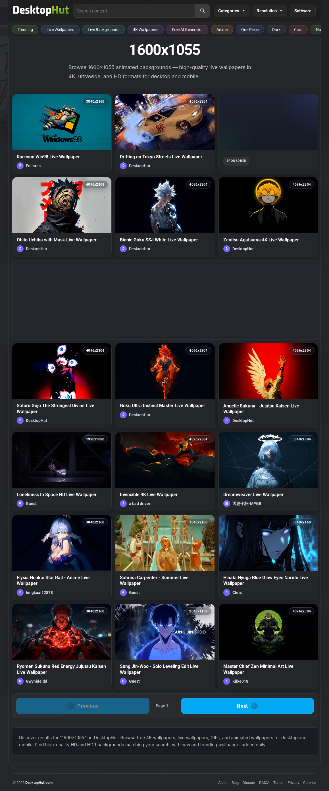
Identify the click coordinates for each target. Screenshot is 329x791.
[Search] (202, 10)
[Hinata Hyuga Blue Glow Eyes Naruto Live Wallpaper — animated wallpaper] (268, 557)
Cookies (309, 782)
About (223, 782)
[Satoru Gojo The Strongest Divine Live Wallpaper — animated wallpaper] (61, 385)
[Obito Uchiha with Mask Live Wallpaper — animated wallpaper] (61, 216)
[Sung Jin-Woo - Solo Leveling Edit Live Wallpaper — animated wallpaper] (165, 646)
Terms (278, 782)
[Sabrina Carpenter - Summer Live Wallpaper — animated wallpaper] (165, 557)
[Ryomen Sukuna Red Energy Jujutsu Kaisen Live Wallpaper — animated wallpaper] (61, 646)
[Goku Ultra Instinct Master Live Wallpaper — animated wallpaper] (165, 385)
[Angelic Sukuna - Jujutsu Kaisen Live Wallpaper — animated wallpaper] (268, 385)
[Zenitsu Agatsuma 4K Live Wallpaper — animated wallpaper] (268, 216)
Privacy (293, 782)
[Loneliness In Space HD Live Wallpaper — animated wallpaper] (61, 471)
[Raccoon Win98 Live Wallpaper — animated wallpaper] (61, 133)
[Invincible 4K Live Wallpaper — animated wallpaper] (165, 471)
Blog (235, 782)
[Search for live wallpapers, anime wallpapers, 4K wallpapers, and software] (134, 10)
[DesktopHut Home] (41, 10)
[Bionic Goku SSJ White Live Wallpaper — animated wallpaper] (165, 216)
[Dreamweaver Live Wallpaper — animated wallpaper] (268, 471)
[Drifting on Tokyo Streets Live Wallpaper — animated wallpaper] (165, 133)
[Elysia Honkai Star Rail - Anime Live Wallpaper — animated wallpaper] (61, 557)
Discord (249, 782)
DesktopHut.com (39, 782)
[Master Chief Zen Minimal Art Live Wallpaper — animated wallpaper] (268, 646)
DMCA (264, 782)
